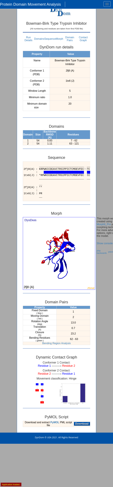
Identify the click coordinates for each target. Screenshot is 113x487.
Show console (105, 243)
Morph (59, 38)
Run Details (28, 39)
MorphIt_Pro (104, 224)
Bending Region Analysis (56, 343)
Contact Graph (83, 39)
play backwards (102, 251)
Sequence (50, 38)
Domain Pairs (69, 39)
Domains (39, 38)
